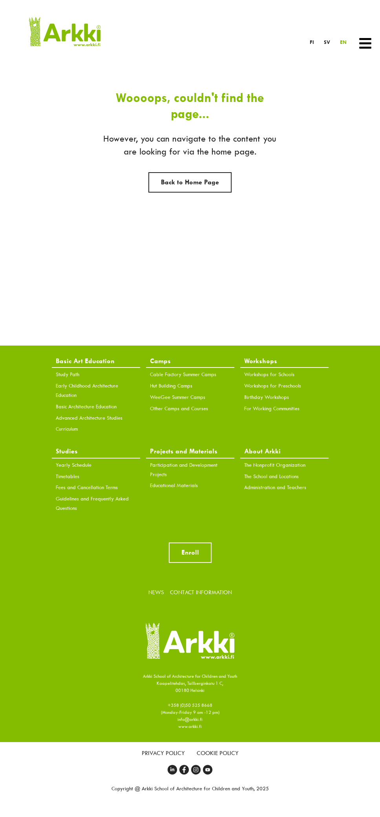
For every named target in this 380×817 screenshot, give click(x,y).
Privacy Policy (163, 753)
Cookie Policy (218, 753)
